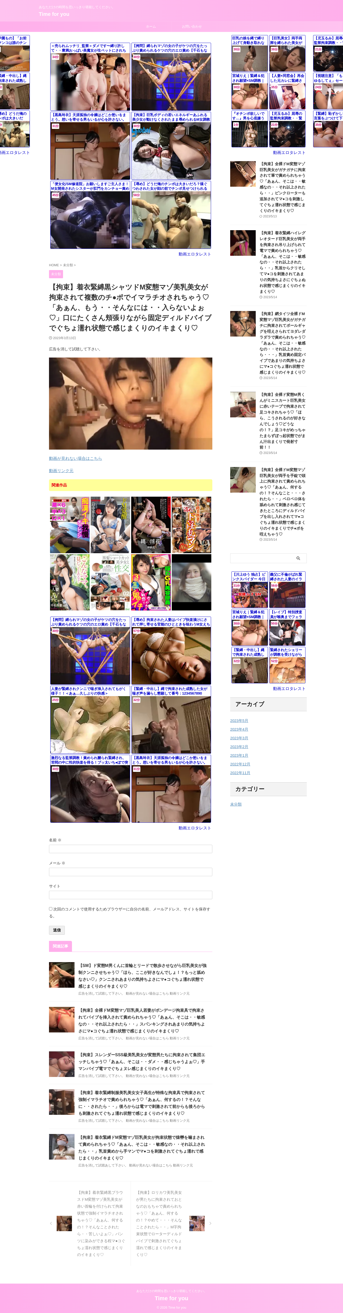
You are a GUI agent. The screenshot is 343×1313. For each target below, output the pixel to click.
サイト (54, 885)
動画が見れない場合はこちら (74, 458)
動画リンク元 (60, 470)
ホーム (151, 26)
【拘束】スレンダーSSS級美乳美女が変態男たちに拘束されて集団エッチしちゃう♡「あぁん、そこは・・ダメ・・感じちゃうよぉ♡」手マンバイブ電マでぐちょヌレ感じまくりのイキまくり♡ (141, 1061)
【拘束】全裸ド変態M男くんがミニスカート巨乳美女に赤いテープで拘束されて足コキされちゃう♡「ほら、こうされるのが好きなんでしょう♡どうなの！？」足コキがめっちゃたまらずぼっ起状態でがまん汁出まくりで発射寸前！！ (283, 409)
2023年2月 (238, 723)
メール (57, 862)
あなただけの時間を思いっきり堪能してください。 (171, 1290)
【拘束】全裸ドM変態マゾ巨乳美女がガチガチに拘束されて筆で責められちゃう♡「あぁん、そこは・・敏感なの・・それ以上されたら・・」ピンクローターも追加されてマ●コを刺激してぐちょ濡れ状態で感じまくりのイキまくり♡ (283, 187)
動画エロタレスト (196, 254)
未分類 (235, 781)
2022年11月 (239, 750)
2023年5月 (238, 697)
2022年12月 (239, 741)
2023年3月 (238, 715)
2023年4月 (238, 706)
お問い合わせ (192, 26)
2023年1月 (238, 732)
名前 (55, 839)
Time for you (54, 14)
